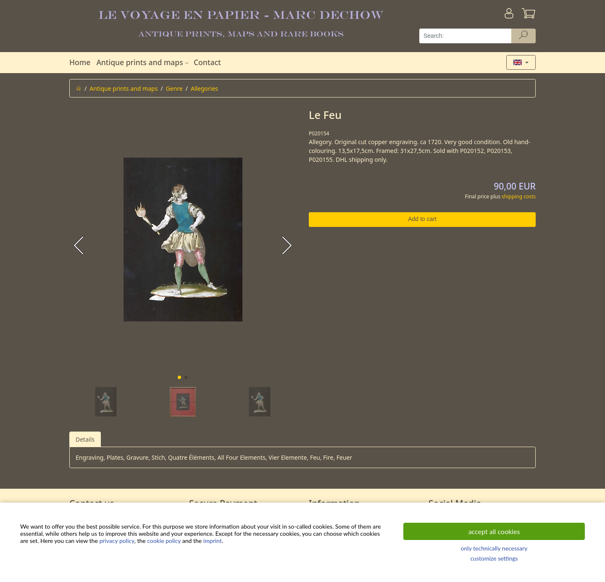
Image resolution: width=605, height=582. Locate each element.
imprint (212, 540)
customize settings (494, 558)
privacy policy (116, 540)
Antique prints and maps (143, 62)
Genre (174, 88)
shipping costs (519, 196)
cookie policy (164, 540)
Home (79, 62)
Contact (207, 62)
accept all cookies (494, 531)
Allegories (204, 88)
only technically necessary (494, 548)
